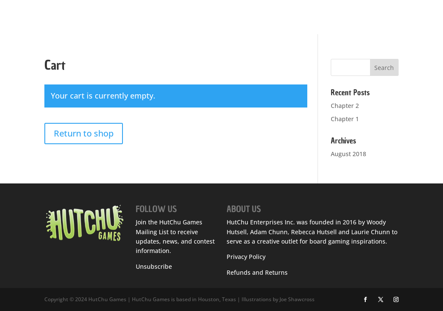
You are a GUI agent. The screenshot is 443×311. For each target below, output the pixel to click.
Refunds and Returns (257, 272)
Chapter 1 (345, 119)
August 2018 (348, 154)
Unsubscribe (154, 266)
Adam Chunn (269, 232)
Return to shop (84, 133)
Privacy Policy (246, 257)
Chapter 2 (345, 106)
